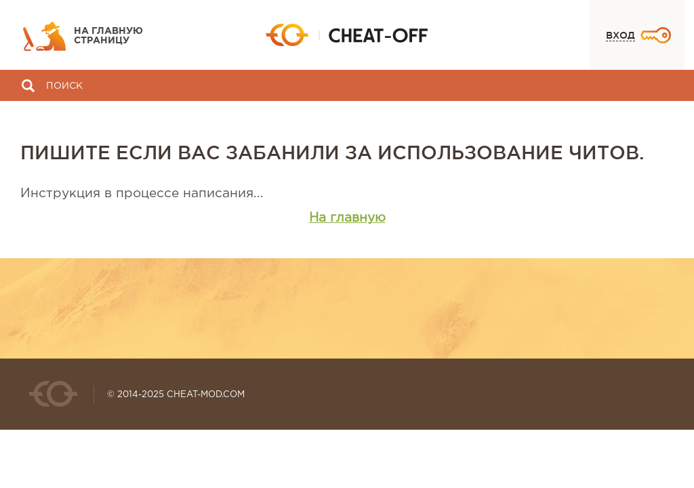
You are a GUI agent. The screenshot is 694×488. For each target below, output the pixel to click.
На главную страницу (108, 36)
